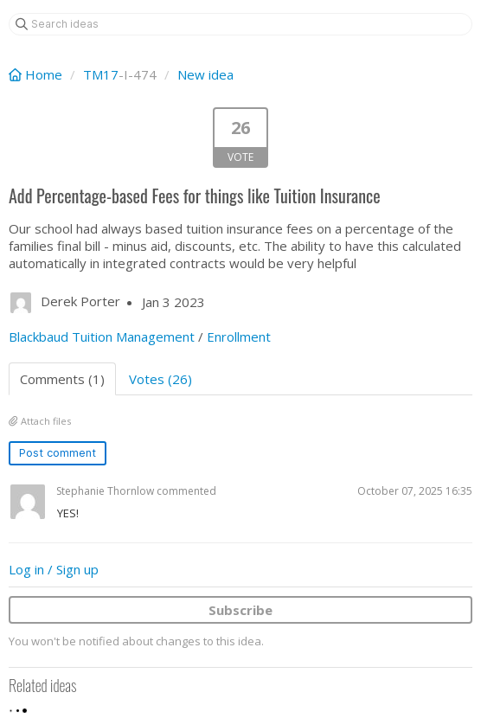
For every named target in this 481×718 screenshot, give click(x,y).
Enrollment (239, 336)
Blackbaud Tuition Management (102, 336)
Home (37, 74)
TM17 (101, 74)
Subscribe (240, 610)
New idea (205, 74)
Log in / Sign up (54, 569)
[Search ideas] (240, 24)
